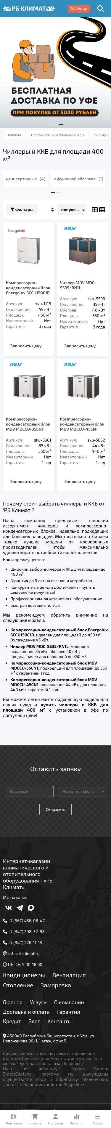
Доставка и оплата (26, 1011)
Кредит (12, 1021)
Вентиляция (69, 974)
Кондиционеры (24, 974)
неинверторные (25, 178)
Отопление (18, 985)
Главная (12, 1002)
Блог (34, 1021)
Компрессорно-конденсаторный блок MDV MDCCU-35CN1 (28, 423)
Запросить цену (26, 345)
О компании (69, 1002)
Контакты (59, 1021)
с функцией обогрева (78, 178)
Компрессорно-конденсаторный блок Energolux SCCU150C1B (28, 287)
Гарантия (68, 1011)
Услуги (38, 1002)
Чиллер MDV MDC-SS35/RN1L (78, 285)
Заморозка (56, 985)
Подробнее (73, 1063)
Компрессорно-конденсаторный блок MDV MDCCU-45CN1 (82, 423)
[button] (50, 124)
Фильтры (21, 209)
